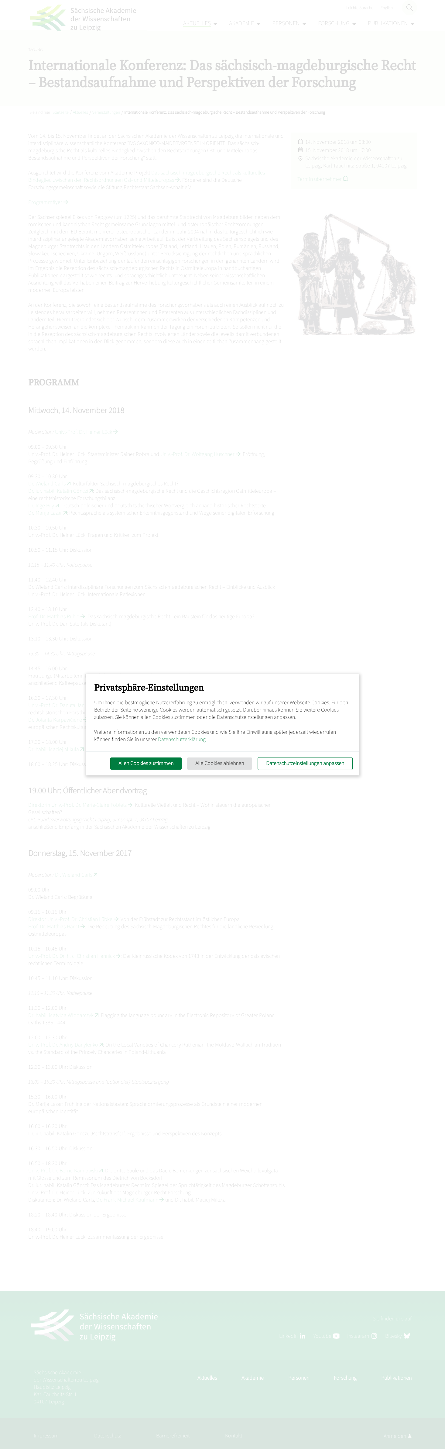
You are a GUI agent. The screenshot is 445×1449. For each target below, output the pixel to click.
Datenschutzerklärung (182, 739)
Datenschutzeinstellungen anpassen (305, 763)
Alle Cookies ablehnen (219, 763)
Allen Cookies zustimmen (145, 763)
